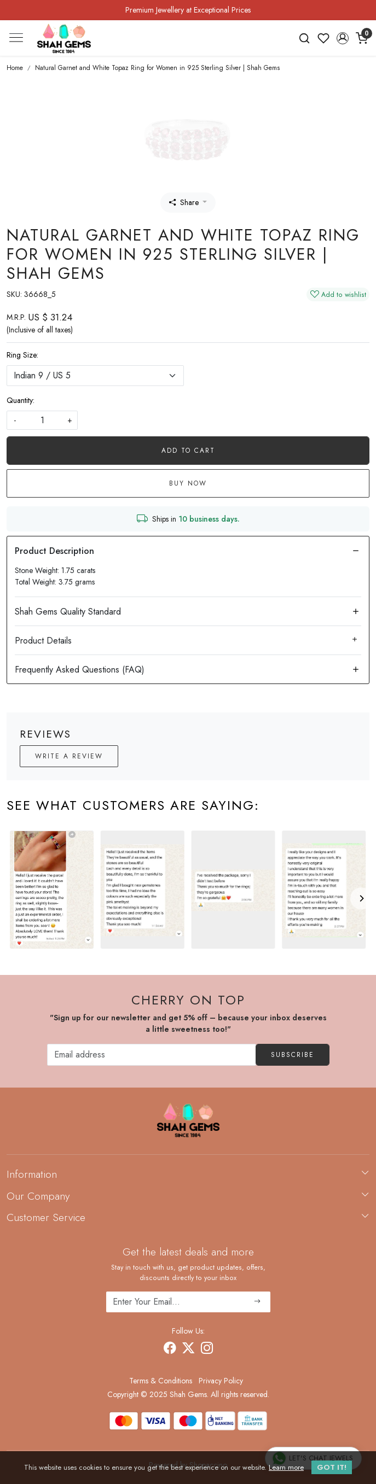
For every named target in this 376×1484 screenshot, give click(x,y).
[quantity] (42, 420)
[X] (188, 1349)
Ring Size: (22, 354)
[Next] (361, 898)
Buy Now (188, 483)
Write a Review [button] (69, 756)
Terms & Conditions (160, 1380)
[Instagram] (207, 1349)
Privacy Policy (221, 1380)
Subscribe (292, 1055)
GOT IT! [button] (331, 1467)
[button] (342, 38)
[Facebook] (169, 1349)
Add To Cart (188, 450)
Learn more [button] (286, 1467)
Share (184, 202)
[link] (304, 38)
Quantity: (20, 400)
